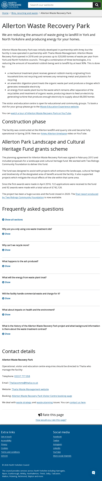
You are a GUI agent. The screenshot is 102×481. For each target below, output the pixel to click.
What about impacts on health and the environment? (28, 309)
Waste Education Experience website (59, 106)
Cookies (4, 448)
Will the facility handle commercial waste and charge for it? (31, 293)
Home (5, 13)
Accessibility (6, 440)
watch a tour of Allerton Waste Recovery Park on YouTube (41, 113)
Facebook (57, 436)
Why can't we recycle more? (15, 245)
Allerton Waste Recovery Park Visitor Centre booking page (42, 395)
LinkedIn (56, 448)
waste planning (45, 402)
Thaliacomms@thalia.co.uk (23, 382)
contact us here (78, 402)
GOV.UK (4, 456)
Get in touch (6, 436)
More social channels (62, 456)
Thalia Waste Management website (30, 389)
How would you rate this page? (51, 420)
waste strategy (23, 402)
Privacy (4, 444)
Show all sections (14, 219)
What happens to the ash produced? (20, 261)
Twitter (56, 440)
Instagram (57, 444)
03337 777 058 (22, 376)
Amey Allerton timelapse (54, 133)
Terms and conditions (10, 452)
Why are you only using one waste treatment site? (27, 229)
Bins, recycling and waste (24, 13)
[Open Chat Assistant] (93, 472)
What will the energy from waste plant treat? (24, 277)
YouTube (57, 452)
